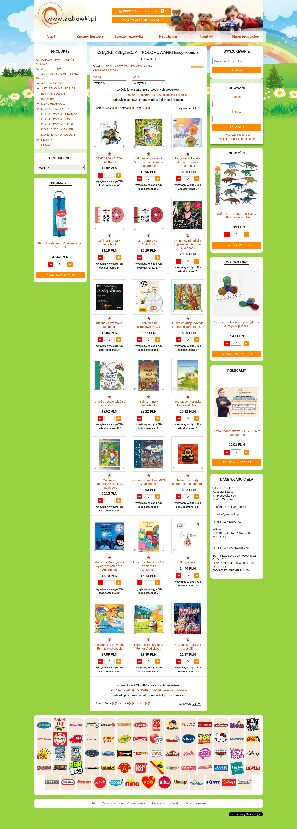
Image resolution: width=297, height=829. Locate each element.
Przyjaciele (187, 571)
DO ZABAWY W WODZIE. (57, 124)
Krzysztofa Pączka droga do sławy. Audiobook (187, 162)
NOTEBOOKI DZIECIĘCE (56, 242)
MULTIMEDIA (49, 237)
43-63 (128, 94)
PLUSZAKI (47, 251)
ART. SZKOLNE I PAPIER (56, 82)
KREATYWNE (49, 175)
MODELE (47, 232)
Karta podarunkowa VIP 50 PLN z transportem (236, 432)
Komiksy (50, 207)
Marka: (97, 76)
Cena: (136, 76)
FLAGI (45, 134)
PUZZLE (46, 256)
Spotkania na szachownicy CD (148, 325)
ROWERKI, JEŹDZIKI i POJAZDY (61, 261)
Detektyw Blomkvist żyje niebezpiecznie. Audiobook (188, 244)
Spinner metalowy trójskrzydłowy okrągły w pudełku (236, 324)
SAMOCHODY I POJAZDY (57, 265)
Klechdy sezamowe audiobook (109, 325)
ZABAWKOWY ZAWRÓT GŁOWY (61, 59)
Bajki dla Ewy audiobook (148, 408)
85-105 (145, 94)
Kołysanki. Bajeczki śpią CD (187, 655)
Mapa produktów (244, 36)
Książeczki (51, 192)
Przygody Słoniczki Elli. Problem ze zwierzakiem (148, 575)
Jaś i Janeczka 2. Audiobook (148, 242)
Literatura (51, 222)
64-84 (136, 94)
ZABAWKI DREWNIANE (55, 279)
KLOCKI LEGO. (50, 170)
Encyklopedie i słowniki (59, 197)
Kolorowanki (52, 187)
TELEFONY (48, 270)
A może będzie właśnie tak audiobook (109, 408)
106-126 (156, 94)
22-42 (120, 94)
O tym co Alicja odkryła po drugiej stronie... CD (188, 325)
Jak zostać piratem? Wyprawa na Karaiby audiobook (148, 162)
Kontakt (205, 36)
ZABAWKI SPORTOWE (55, 284)
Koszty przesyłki (129, 36)
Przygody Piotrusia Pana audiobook (188, 408)
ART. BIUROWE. (51, 64)
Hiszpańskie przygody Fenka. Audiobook (109, 655)
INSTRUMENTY (51, 148)
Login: (236, 96)
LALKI (44, 227)
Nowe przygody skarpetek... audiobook (187, 490)
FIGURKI (46, 129)
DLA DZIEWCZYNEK (54, 100)
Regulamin (168, 36)
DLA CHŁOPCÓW (52, 96)
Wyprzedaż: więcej (236, 353)
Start (53, 36)
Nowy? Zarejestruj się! (236, 134)
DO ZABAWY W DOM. (54, 110)
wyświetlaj (185, 108)
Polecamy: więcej (237, 462)
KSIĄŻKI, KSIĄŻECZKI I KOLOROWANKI (53, 181)
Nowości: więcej (236, 245)
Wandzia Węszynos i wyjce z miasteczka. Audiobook (109, 575)
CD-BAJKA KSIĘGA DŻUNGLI (109, 160)
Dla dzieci (55, 201)
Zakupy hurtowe (91, 36)
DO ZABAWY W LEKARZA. (57, 105)
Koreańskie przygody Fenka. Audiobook (148, 655)
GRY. (44, 138)
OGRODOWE (49, 246)
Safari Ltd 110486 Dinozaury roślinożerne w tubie (236, 215)
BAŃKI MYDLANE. (52, 86)
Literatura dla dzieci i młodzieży (64, 217)
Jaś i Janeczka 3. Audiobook (109, 242)
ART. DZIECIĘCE (51, 77)
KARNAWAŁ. (49, 161)
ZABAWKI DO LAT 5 (53, 275)
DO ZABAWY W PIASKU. (56, 115)
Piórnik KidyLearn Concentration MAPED (60, 396)
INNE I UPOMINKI (52, 143)
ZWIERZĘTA (49, 289)
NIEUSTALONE (50, 293)
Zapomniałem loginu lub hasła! (236, 138)
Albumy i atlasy (54, 212)
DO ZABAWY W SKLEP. (55, 119)
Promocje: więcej (60, 426)
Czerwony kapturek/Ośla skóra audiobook (109, 492)
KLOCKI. (46, 165)
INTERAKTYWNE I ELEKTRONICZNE (50, 154)
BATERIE (47, 91)
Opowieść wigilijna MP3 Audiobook (148, 490)
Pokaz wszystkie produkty (142, 19)
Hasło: (236, 111)
